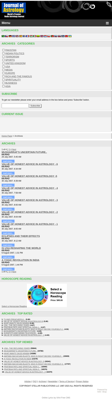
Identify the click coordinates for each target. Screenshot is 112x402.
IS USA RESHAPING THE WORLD (21, 248)
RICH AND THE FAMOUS (18, 76)
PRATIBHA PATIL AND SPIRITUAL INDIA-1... (22, 327)
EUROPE (10, 73)
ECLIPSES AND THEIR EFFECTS (21, 236)
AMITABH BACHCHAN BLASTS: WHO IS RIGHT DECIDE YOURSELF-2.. (34, 329)
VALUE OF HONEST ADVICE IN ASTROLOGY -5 (29, 176)
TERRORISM (12, 56)
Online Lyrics (47, 398)
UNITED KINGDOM (15, 63)
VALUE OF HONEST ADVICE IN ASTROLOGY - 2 (30, 212)
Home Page (7, 136)
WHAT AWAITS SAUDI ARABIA (16, 323)
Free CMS (65, 398)
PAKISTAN (10, 50)
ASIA (8, 86)
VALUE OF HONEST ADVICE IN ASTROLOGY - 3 (30, 200)
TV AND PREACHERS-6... (14, 319)
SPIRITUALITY (13, 79)
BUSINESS (11, 83)
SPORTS (10, 60)
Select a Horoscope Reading (14, 306)
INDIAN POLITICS (14, 53)
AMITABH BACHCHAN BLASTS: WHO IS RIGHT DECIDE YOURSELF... (33, 356)
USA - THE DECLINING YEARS (16, 325)
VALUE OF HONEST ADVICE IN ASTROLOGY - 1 (30, 224)
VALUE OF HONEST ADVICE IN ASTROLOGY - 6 (30, 164)
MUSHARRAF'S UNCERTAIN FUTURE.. (24, 152)
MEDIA (9, 70)
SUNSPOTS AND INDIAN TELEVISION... (20, 333)
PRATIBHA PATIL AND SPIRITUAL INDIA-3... (22, 369)
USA (7, 66)
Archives (18, 136)
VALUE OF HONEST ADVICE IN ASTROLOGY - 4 (30, 188)
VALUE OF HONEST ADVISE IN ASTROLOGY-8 (23, 321)
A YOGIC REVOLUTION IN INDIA (20, 260)
